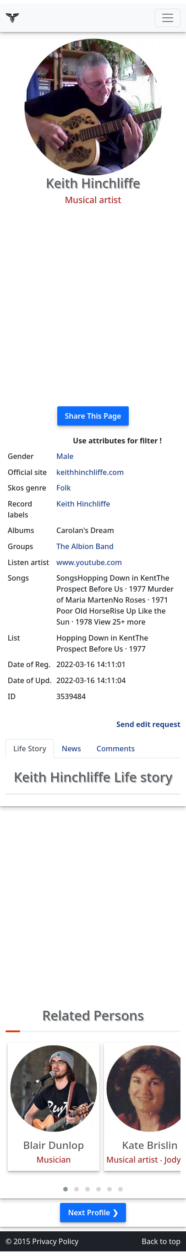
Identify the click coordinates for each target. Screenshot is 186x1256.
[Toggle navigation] (168, 18)
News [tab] (71, 749)
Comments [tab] (116, 749)
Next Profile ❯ (93, 1212)
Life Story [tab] (29, 749)
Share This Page (93, 416)
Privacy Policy (55, 1241)
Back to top (161, 1241)
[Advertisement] (93, 306)
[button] (65, 1189)
